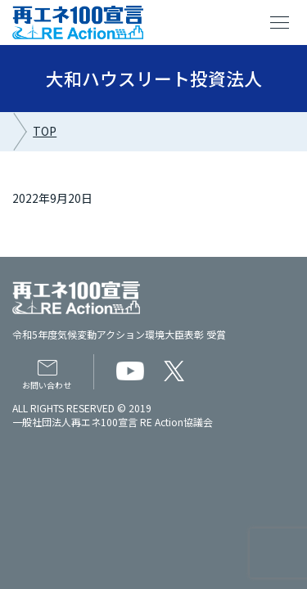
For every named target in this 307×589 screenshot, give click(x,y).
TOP (44, 131)
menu (280, 23)
